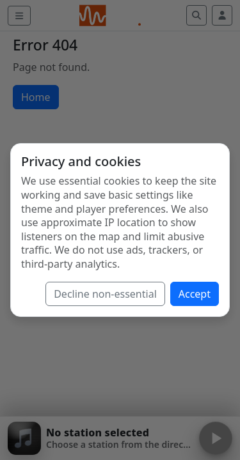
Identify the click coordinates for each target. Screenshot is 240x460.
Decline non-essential (105, 294)
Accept (195, 294)
